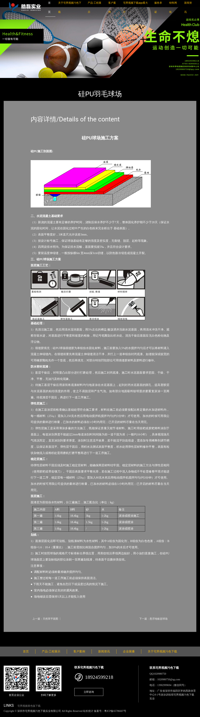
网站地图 (5, 714)
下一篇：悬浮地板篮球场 (153, 618)
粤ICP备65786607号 (115, 711)
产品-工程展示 (25, 80)
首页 (10, 80)
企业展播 (129, 651)
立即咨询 (89, 691)
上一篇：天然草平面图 (45, 618)
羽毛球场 (44, 80)
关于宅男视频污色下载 (162, 651)
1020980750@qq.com (168, 679)
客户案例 (79, 651)
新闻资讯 (104, 651)
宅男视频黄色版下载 (29, 706)
